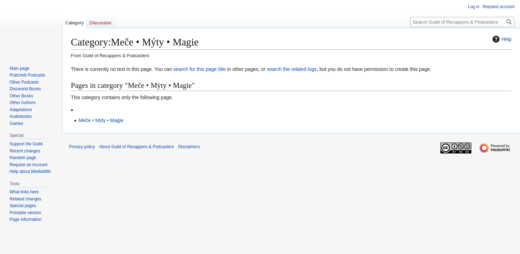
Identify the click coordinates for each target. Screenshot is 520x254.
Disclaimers (189, 146)
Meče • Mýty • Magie (101, 120)
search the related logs (292, 69)
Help (501, 39)
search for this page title (199, 69)
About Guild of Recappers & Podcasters (136, 146)
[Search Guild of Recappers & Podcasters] (462, 22)
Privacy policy (82, 146)
